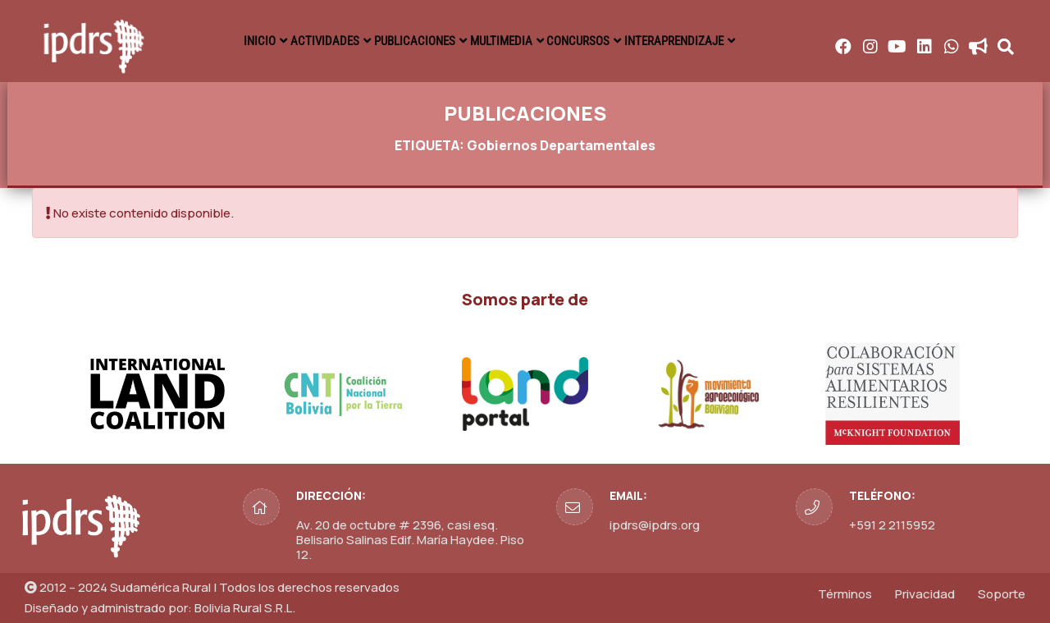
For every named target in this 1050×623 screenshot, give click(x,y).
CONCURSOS (598, 41)
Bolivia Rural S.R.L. (244, 607)
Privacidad (925, 593)
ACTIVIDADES (309, 41)
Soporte (1001, 593)
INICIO (232, 41)
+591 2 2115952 (892, 525)
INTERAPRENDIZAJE (704, 41)
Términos (845, 593)
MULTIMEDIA (509, 41)
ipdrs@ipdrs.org (654, 525)
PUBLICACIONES (410, 41)
